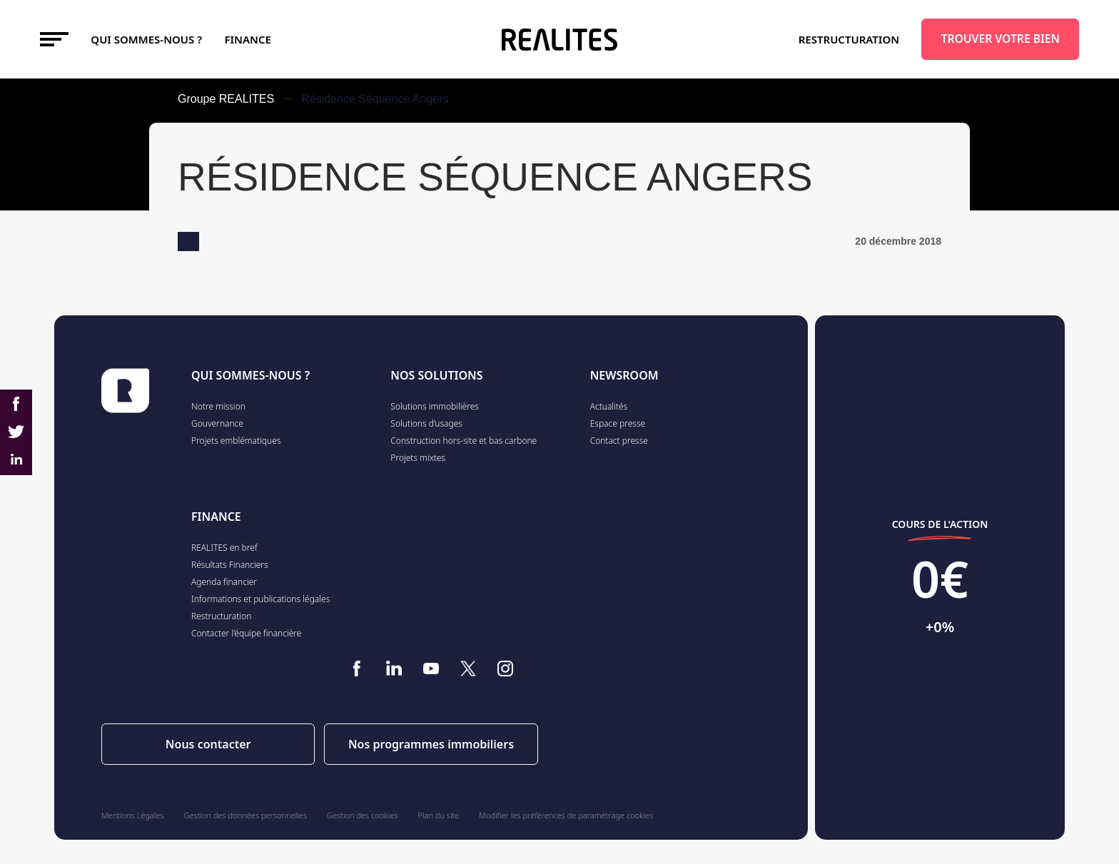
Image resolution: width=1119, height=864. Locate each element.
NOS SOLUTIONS (436, 375)
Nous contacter (208, 744)
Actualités (609, 406)
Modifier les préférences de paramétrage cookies (566, 815)
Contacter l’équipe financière (246, 633)
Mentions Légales (132, 815)
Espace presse (618, 423)
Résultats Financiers (229, 565)
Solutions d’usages (426, 423)
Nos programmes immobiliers (431, 744)
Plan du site (439, 815)
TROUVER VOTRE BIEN (1000, 38)
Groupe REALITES (226, 99)
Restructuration (849, 39)
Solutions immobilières (434, 406)
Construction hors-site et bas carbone (463, 440)
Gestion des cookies (362, 815)
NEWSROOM (624, 375)
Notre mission (218, 406)
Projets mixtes (417, 458)
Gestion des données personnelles (245, 815)
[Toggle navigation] (54, 39)
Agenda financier (224, 582)
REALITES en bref (224, 548)
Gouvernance (217, 423)
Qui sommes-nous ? (146, 39)
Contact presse (619, 440)
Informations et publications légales (260, 599)
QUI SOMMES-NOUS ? (250, 375)
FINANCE (248, 39)
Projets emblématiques (235, 440)
